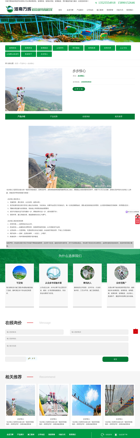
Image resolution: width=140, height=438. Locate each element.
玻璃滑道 (28, 48)
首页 (60, 10)
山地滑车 (60, 48)
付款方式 (120, 10)
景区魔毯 (76, 48)
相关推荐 (118, 116)
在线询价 (86, 116)
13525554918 (86, 82)
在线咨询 (106, 434)
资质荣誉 (110, 10)
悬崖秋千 (28, 54)
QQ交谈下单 (121, 434)
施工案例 (100, 10)
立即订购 (78, 89)
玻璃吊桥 (107, 48)
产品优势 (54, 116)
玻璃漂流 (12, 48)
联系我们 (130, 10)
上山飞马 (123, 48)
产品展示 (80, 10)
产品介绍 (21, 116)
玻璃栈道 (44, 48)
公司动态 (90, 10)
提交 (115, 359)
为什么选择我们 (70, 256)
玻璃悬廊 (91, 48)
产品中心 (23, 63)
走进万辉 (70, 10)
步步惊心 (44, 54)
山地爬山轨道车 (13, 54)
